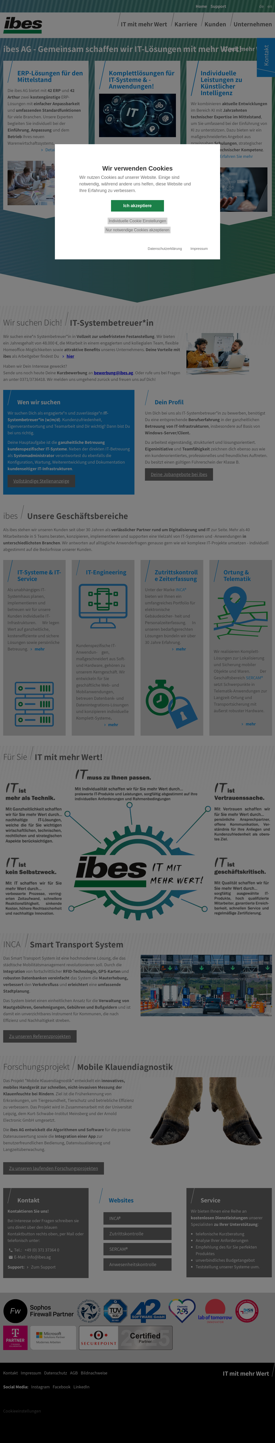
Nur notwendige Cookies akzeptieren (137, 230)
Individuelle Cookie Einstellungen (137, 221)
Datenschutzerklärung (165, 249)
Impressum (199, 249)
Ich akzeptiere (137, 205)
